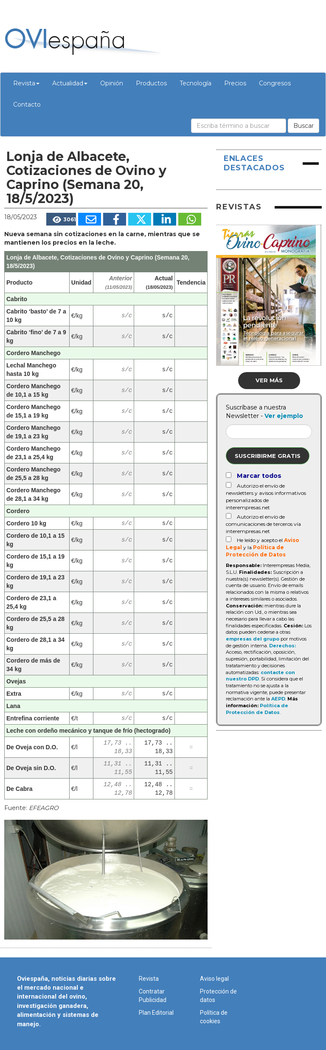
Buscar (303, 126)
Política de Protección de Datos (257, 709)
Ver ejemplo (283, 416)
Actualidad (69, 83)
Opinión (111, 83)
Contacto (27, 104)
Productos (151, 83)
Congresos (275, 83)
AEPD (278, 699)
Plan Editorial (156, 1012)
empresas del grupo (252, 639)
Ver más (269, 380)
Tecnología (195, 83)
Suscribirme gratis (268, 455)
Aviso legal (214, 978)
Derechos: (282, 646)
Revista (26, 83)
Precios (235, 83)
